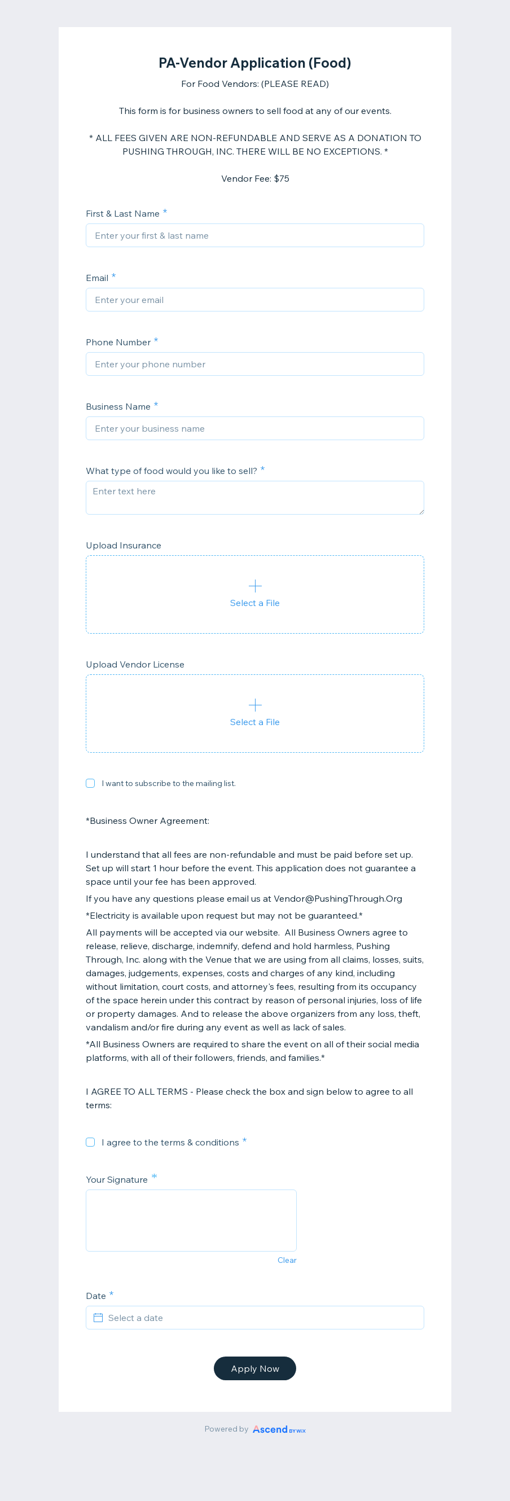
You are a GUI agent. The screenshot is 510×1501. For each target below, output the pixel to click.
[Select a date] (262, 1317)
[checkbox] (90, 783)
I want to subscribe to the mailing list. (169, 783)
